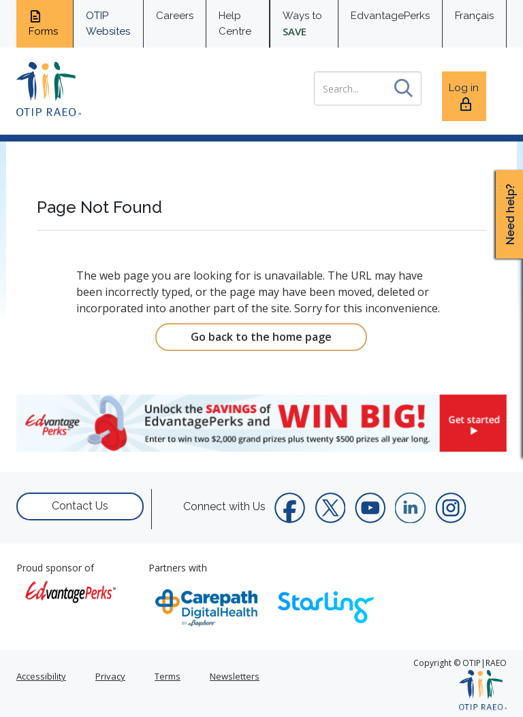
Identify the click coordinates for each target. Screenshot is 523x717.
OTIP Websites (108, 23)
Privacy (110, 676)
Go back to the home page (261, 336)
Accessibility (41, 676)
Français (474, 16)
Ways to (302, 24)
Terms (167, 676)
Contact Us (80, 505)
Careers (174, 16)
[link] (261, 423)
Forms (43, 23)
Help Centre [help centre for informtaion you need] (235, 23)
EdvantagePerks (390, 16)
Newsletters (234, 676)
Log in (464, 97)
